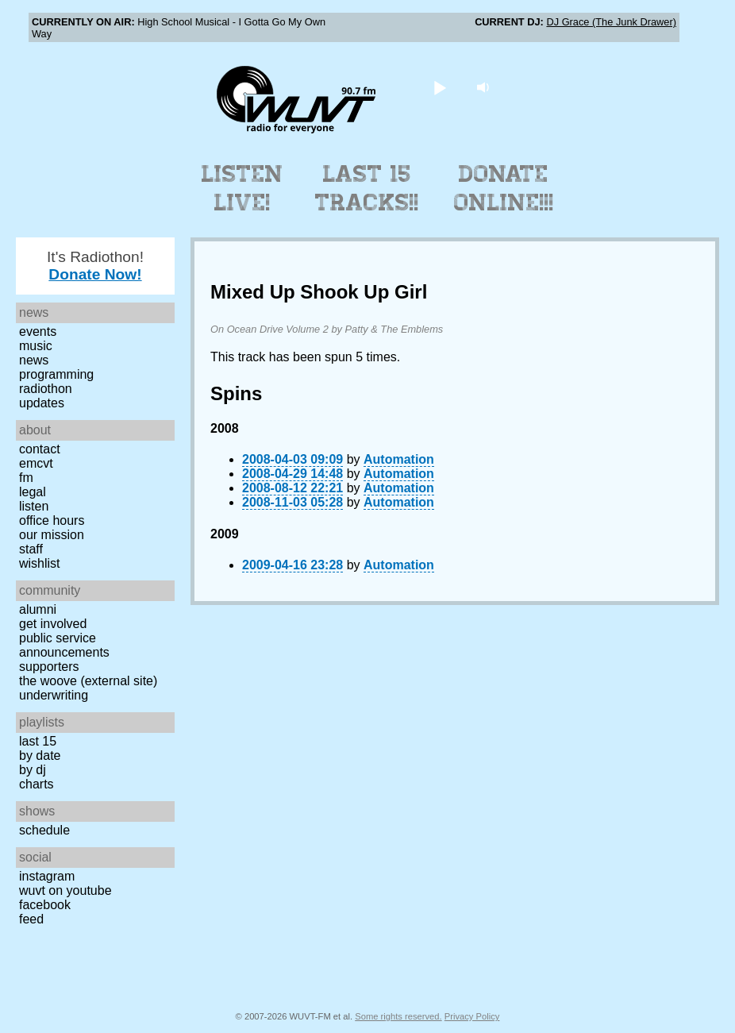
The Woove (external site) (88, 681)
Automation (399, 459)
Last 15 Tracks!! (367, 188)
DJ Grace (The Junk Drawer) (611, 22)
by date (39, 755)
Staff (31, 549)
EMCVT (36, 463)
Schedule (44, 830)
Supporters (49, 666)
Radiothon (45, 388)
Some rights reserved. (398, 1016)
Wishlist (39, 563)
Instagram (47, 876)
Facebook (45, 905)
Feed (31, 919)
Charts (36, 784)
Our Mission (51, 535)
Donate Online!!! (504, 188)
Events (37, 331)
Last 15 (37, 741)
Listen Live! (242, 188)
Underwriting (53, 695)
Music (35, 346)
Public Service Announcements (64, 645)
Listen (33, 506)
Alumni (37, 609)
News (33, 360)
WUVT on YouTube (65, 890)
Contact (39, 449)
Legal (32, 492)
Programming (56, 374)
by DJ (32, 770)
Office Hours (51, 520)
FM (26, 477)
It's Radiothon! (95, 266)
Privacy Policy (472, 1016)
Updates (41, 403)
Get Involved (53, 623)
